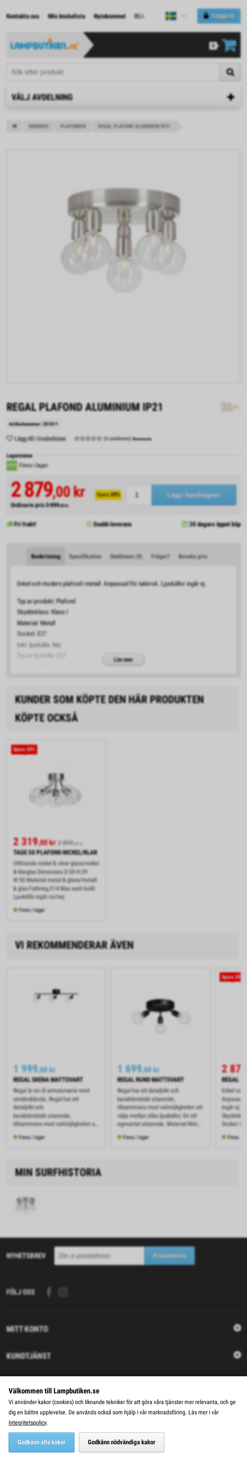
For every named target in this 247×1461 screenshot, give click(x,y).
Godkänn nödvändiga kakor (121, 1442)
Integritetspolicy (27, 1422)
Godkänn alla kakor (41, 1442)
